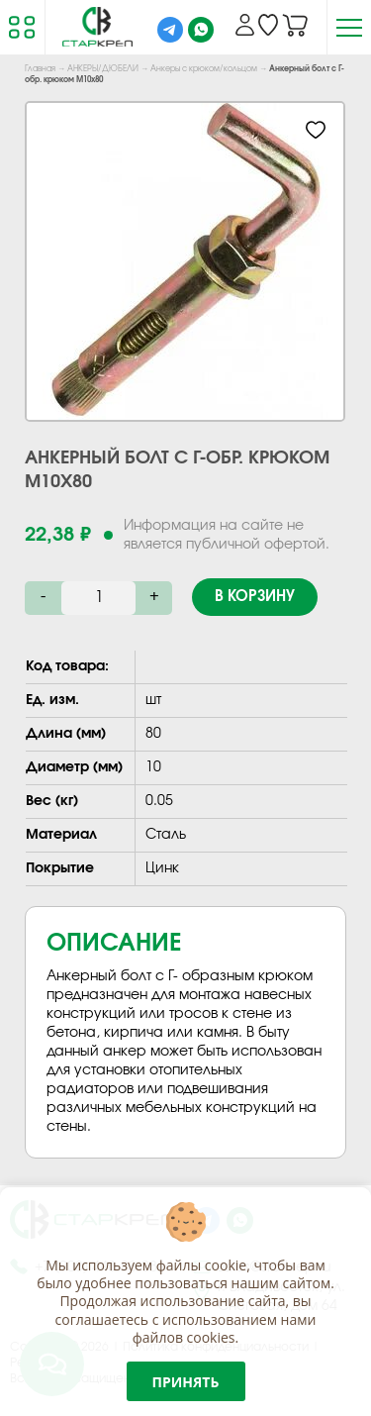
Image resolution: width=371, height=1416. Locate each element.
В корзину (255, 596)
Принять (186, 1381)
